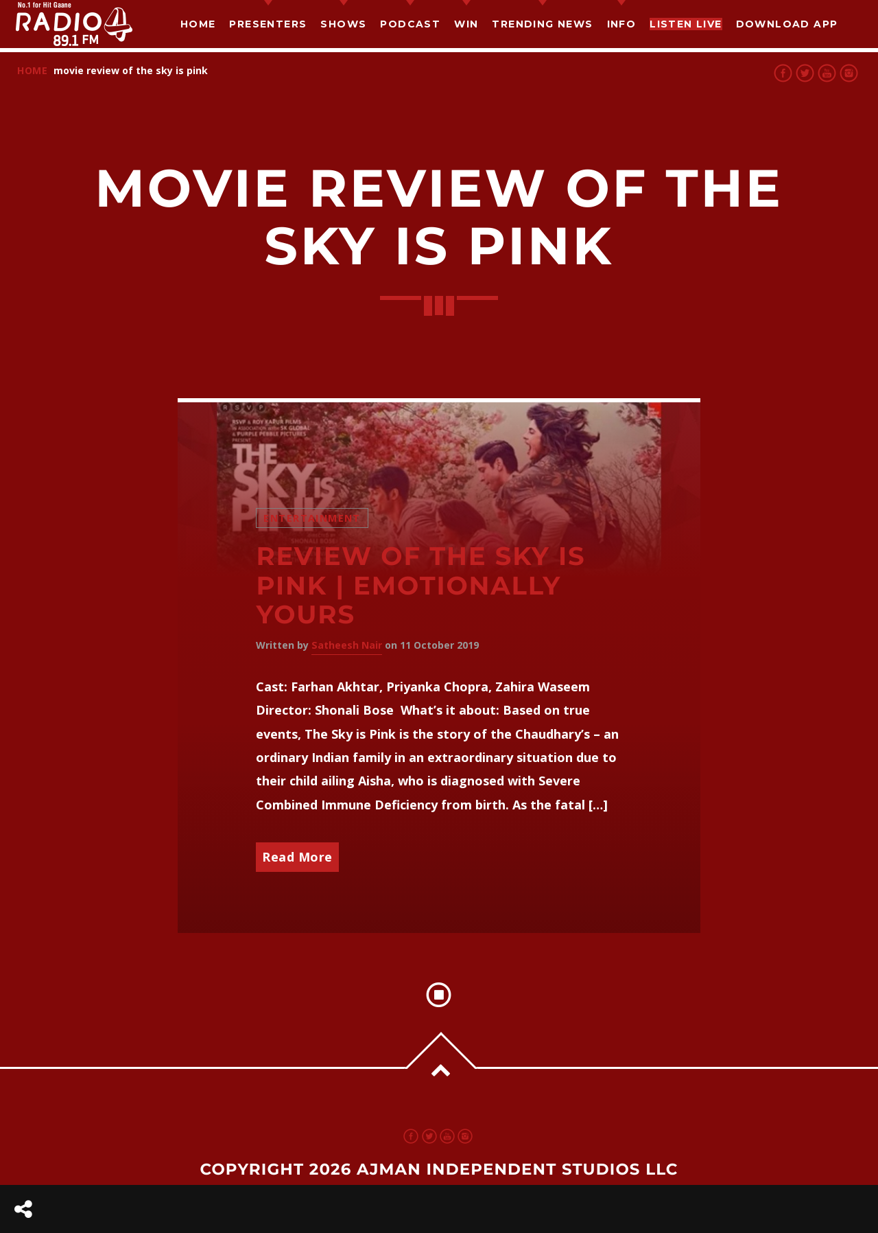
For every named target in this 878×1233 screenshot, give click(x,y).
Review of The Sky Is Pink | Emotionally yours (420, 585)
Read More (297, 857)
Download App (787, 24)
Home (198, 24)
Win (466, 24)
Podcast (410, 24)
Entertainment (311, 518)
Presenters (268, 24)
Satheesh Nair (346, 645)
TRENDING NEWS (542, 24)
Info (622, 24)
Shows (343, 24)
